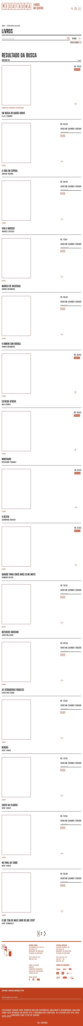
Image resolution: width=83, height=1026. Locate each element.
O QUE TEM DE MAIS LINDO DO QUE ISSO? (18, 920)
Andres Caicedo (8, 231)
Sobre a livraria (34, 965)
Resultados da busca (13, 26)
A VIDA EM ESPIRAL (10, 170)
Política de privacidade (36, 971)
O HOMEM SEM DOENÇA (11, 343)
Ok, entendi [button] (42, 1022)
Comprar (77, 69)
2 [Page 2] (41, 933)
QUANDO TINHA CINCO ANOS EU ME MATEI (18, 574)
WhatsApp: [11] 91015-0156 (36, 951)
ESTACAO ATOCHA (9, 401)
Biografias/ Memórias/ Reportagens (13, 108)
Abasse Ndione (7, 173)
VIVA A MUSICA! (8, 228)
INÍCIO (3, 26)
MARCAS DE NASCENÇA (11, 286)
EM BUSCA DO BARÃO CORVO (13, 113)
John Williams (7, 635)
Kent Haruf (6, 750)
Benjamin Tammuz (9, 462)
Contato (31, 967)
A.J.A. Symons (7, 116)
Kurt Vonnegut (8, 923)
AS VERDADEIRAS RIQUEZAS (13, 689)
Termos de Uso (33, 973)
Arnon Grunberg (8, 289)
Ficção (4, 165)
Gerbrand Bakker (8, 519)
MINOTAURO (6, 459)
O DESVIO (5, 516)
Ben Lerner (6, 404)
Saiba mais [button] (6, 1016)
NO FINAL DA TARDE (10, 862)
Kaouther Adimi (8, 692)
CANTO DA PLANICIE (10, 805)
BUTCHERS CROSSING (10, 632)
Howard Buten (7, 577)
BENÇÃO (5, 747)
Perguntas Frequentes (35, 969)
